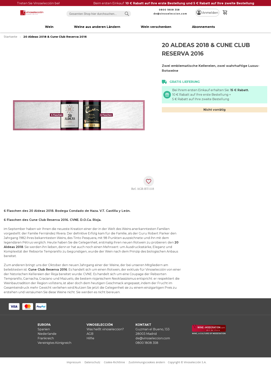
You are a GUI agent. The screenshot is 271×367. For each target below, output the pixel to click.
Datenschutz (92, 362)
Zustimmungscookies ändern (147, 362)
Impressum (74, 362)
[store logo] (31, 12)
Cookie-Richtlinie (114, 362)
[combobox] (98, 14)
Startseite (11, 36)
